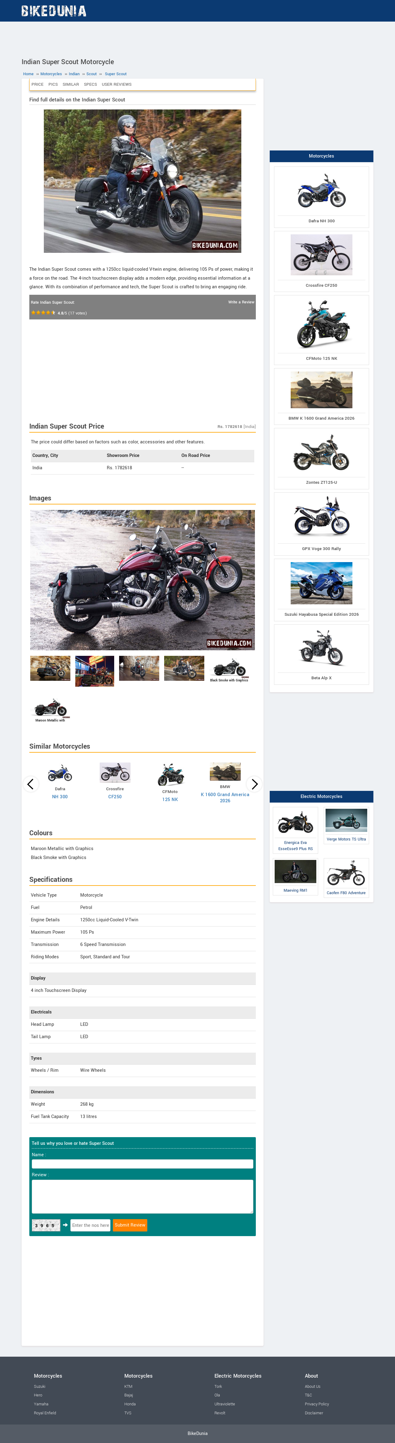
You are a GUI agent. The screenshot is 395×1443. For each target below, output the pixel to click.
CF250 (115, 797)
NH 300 (60, 797)
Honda (130, 1404)
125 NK (170, 799)
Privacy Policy (317, 1404)
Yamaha (41, 1404)
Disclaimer (314, 1413)
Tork (218, 1386)
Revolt (219, 1413)
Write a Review (241, 302)
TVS (127, 1413)
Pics (53, 84)
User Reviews (116, 84)
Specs (90, 84)
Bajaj (128, 1395)
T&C (308, 1395)
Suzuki (39, 1386)
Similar (71, 84)
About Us (312, 1386)
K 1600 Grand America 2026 (225, 797)
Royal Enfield (45, 1413)
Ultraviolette (224, 1404)
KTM (128, 1386)
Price (37, 84)
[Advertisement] (197, 38)
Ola (217, 1395)
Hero (38, 1395)
